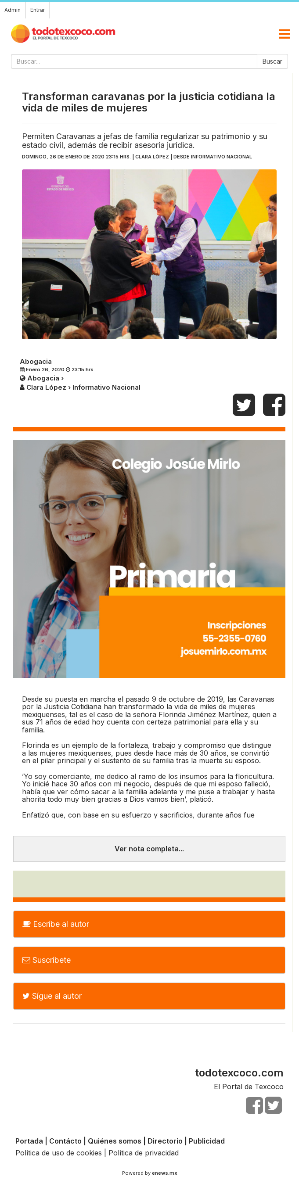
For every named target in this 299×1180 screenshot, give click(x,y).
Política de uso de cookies (58, 1152)
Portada (29, 1141)
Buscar (272, 61)
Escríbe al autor (55, 924)
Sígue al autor (52, 996)
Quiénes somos (114, 1141)
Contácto (65, 1141)
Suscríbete (46, 960)
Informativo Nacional (221, 157)
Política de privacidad (143, 1152)
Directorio (165, 1141)
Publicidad (207, 1141)
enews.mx (164, 1173)
